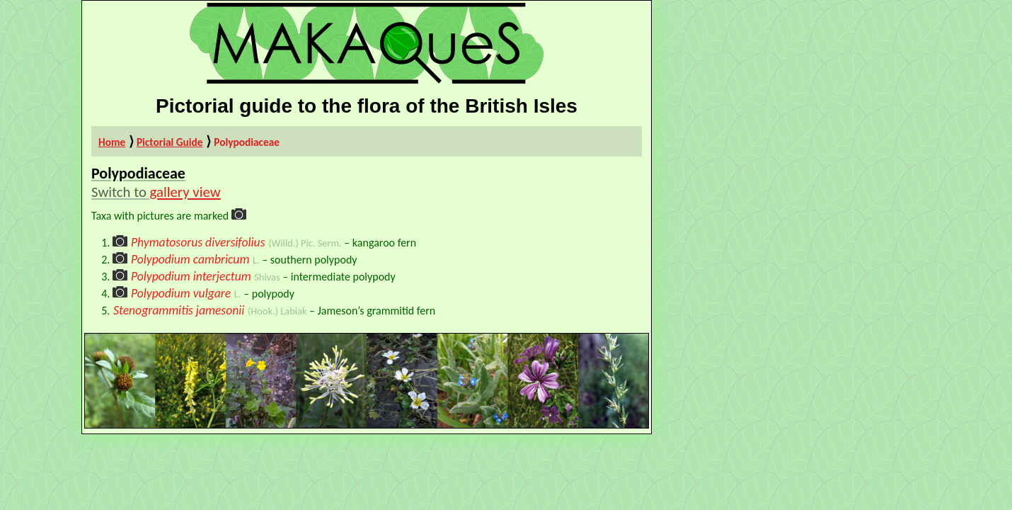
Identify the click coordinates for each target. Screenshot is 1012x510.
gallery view (185, 192)
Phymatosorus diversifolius (198, 242)
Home (111, 142)
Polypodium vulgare (181, 293)
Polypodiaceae (247, 142)
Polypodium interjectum (191, 276)
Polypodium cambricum (190, 259)
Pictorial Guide (170, 142)
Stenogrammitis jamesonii (178, 310)
